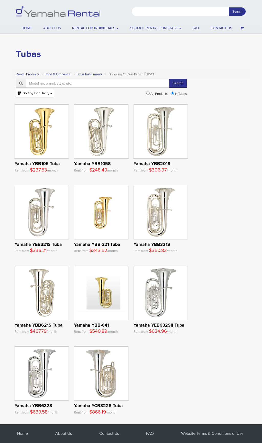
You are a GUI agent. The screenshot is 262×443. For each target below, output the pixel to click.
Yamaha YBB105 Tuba (37, 163)
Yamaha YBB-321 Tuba (97, 244)
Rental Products (27, 74)
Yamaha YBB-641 (91, 325)
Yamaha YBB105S (92, 163)
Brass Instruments (89, 74)
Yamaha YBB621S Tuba (39, 325)
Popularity (35, 93)
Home (26, 28)
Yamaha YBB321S (152, 244)
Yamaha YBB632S (33, 405)
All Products (157, 93)
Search (237, 11)
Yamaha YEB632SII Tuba (159, 325)
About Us (63, 433)
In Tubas (179, 93)
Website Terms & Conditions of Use (212, 433)
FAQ (195, 28)
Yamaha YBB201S (152, 163)
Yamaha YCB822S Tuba (98, 405)
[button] (96, 28)
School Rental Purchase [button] (155, 28)
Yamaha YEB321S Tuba (38, 244)
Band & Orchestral (58, 74)
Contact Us (109, 433)
